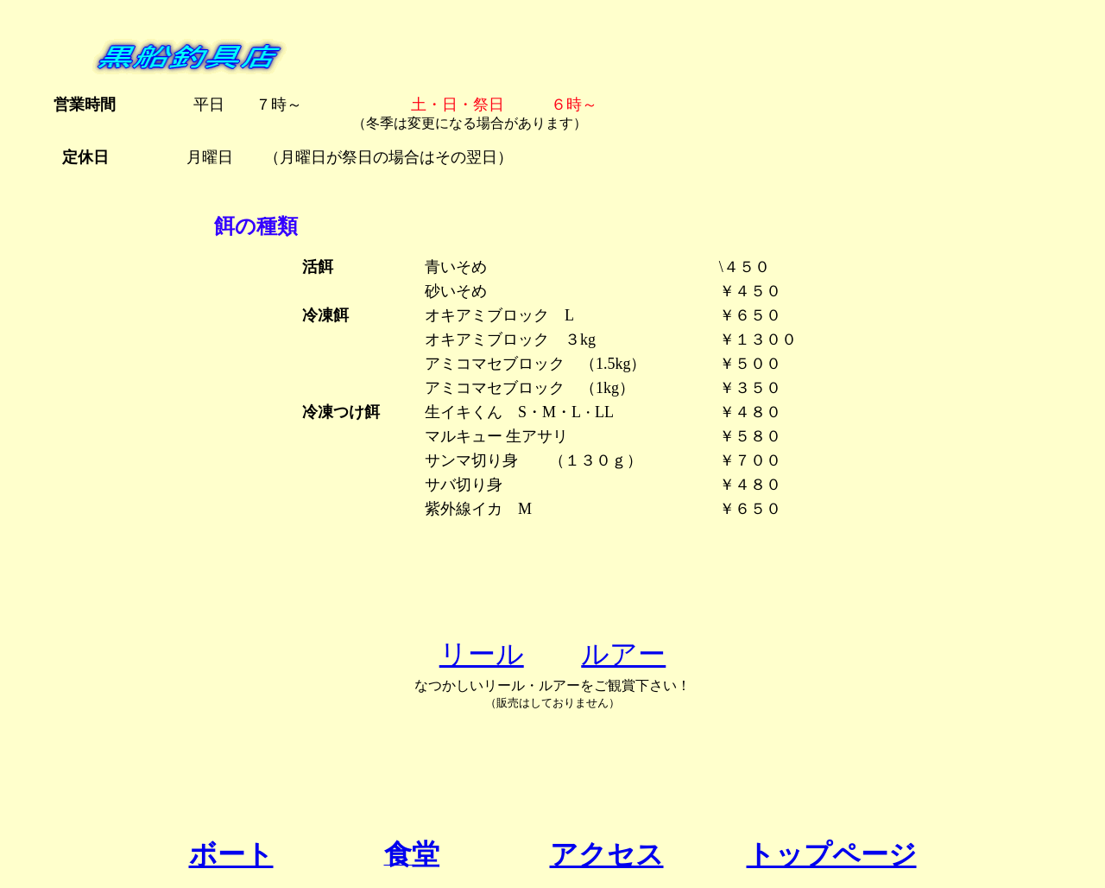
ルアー (623, 653)
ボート (231, 854)
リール (481, 653)
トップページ (832, 854)
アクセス (607, 854)
